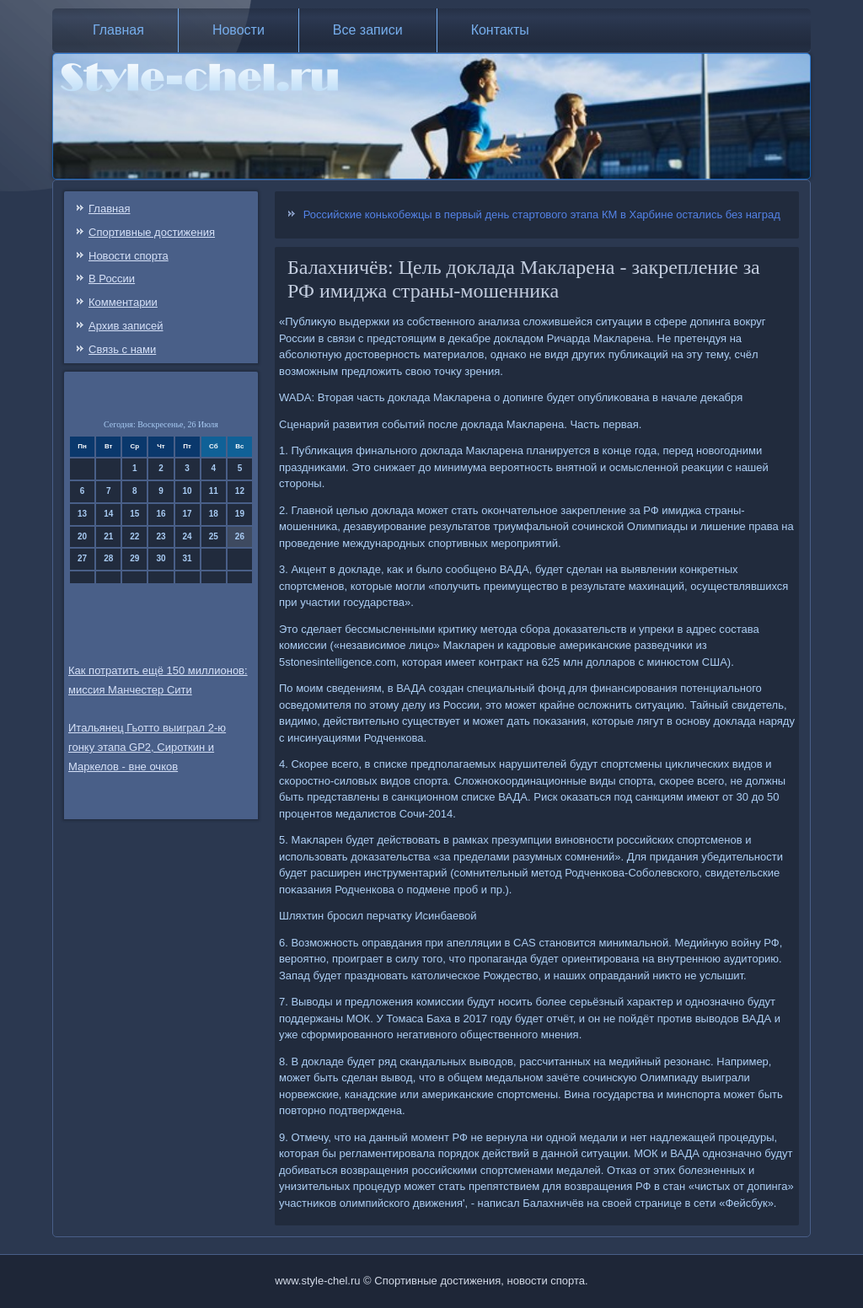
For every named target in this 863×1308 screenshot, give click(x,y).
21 (108, 536)
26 (239, 536)
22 (134, 536)
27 (82, 558)
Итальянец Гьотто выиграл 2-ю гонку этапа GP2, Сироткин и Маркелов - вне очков (147, 747)
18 (213, 513)
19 (239, 513)
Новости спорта (128, 255)
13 (82, 513)
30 (160, 558)
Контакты (500, 30)
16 (160, 513)
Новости (238, 30)
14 (108, 513)
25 (213, 536)
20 (82, 536)
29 (134, 558)
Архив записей (125, 325)
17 (187, 513)
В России (111, 278)
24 (187, 536)
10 (187, 491)
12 (239, 491)
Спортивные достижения (151, 232)
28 (108, 558)
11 (213, 491)
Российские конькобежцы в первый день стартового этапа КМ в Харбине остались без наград (541, 214)
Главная (118, 30)
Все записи (368, 30)
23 (160, 536)
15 (134, 513)
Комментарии (123, 302)
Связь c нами (122, 349)
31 (187, 558)
